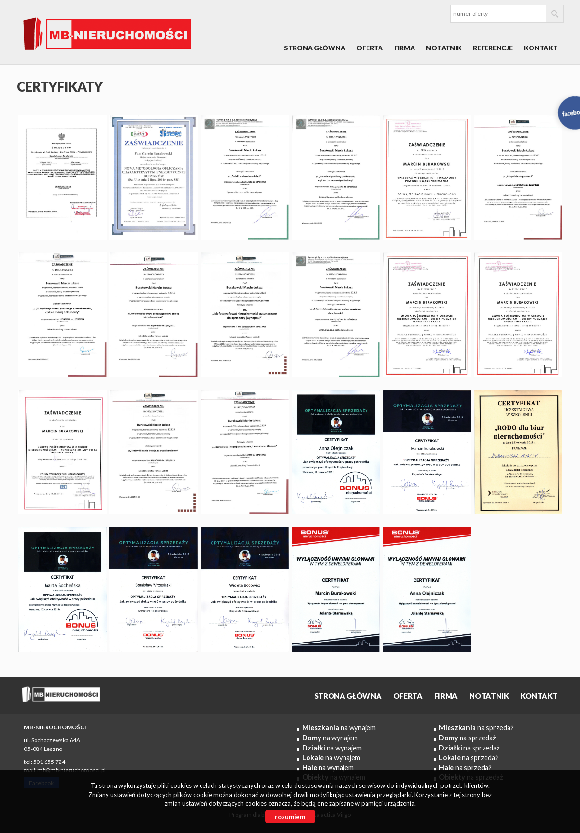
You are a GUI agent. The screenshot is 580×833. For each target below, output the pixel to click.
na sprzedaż (476, 728)
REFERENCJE (492, 48)
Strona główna (314, 48)
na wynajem (339, 728)
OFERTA (369, 48)
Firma (404, 48)
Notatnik (444, 48)
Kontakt (540, 48)
